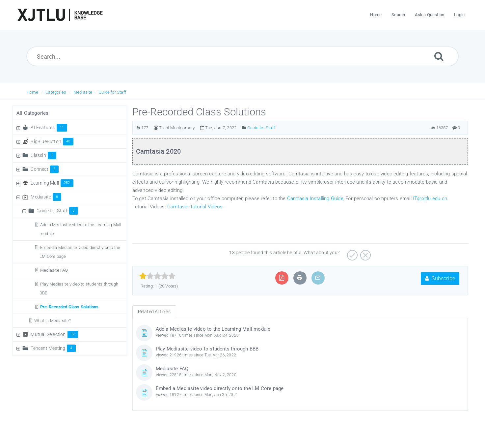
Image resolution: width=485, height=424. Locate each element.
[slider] (157, 276)
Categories (55, 92)
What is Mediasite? (52, 320)
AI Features (49, 128)
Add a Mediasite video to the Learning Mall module (213, 329)
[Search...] (242, 56)
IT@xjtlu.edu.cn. (430, 198)
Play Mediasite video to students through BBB (207, 349)
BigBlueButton (52, 141)
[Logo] (60, 15)
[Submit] (438, 56)
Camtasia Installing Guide (315, 198)
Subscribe (440, 278)
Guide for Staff (112, 92)
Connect (45, 169)
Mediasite (83, 92)
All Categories (32, 113)
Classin (43, 155)
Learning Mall (52, 183)
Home (33, 92)
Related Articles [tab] (154, 311)
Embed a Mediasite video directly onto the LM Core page (220, 388)
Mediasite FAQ (54, 270)
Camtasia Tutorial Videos (195, 207)
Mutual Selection (54, 334)
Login (459, 14)
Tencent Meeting (53, 348)
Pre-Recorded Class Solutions (69, 306)
